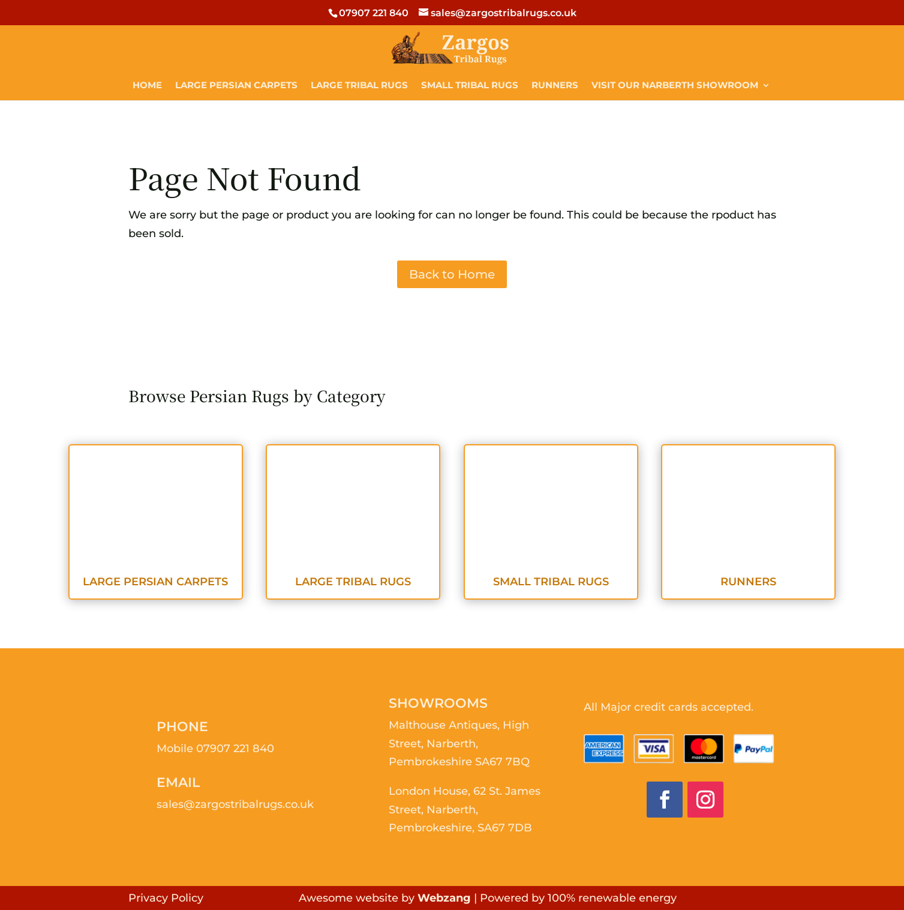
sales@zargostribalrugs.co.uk (235, 804)
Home (147, 86)
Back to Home (452, 274)
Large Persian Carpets (236, 86)
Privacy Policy (165, 898)
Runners (554, 86)
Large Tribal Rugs (359, 86)
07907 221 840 (235, 748)
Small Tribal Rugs (469, 86)
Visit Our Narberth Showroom (674, 86)
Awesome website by (385, 898)
